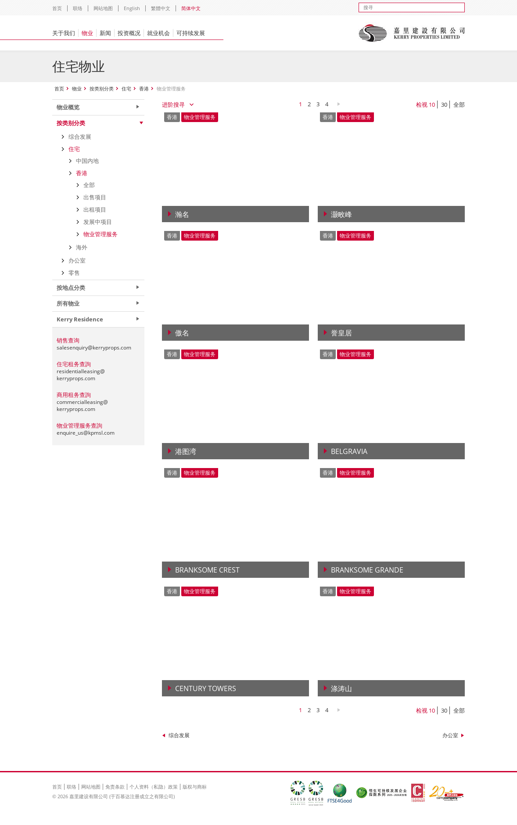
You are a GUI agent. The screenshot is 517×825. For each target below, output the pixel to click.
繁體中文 (160, 8)
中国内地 (87, 161)
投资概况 (129, 33)
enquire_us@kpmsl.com (86, 432)
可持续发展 (190, 33)
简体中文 (191, 8)
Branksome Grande (367, 570)
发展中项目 (97, 222)
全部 (459, 104)
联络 (78, 8)
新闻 (105, 33)
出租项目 (94, 209)
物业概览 (68, 107)
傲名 (182, 333)
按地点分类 (71, 288)
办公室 (450, 735)
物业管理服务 (100, 234)
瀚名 (182, 214)
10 (432, 104)
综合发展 (179, 735)
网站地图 (103, 8)
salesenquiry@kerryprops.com (94, 347)
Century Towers (205, 688)
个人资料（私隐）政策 (153, 786)
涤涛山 (341, 688)
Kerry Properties (411, 32)
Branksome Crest (207, 570)
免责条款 (115, 786)
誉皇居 (341, 333)
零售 (74, 273)
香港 (144, 88)
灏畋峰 (341, 214)
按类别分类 (102, 88)
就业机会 (158, 33)
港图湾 (185, 451)
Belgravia (349, 451)
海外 (81, 247)
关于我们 (63, 33)
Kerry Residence (80, 319)
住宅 (126, 88)
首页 (57, 8)
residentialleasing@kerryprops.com (81, 374)
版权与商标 (195, 786)
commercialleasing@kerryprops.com (82, 405)
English (132, 8)
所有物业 (68, 303)
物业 (87, 33)
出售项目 (94, 197)
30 (444, 104)
